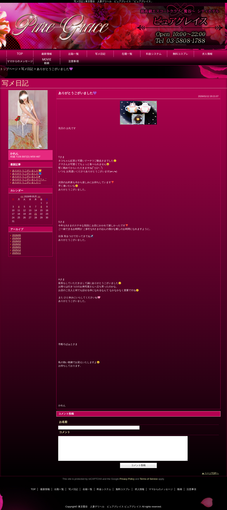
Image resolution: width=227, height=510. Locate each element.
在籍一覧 (87, 489)
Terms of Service (149, 479)
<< (21, 196)
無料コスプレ (123, 489)
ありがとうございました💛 (27, 170)
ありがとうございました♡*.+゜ (29, 179)
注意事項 (191, 489)
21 (36, 214)
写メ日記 (27, 69)
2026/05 (16, 235)
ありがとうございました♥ (26, 176)
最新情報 (45, 489)
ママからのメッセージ (161, 489)
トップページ (9, 69)
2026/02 (16, 244)
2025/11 (16, 253)
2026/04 (16, 238)
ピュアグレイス (132, 506)
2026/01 (16, 247)
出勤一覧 (59, 489)
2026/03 (16, 241)
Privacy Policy (127, 479)
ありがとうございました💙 (27, 173)
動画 (179, 489)
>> (38, 196)
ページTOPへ (211, 473)
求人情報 (139, 489)
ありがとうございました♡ (26, 182)
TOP (20, 53)
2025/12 (16, 250)
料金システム (104, 489)
